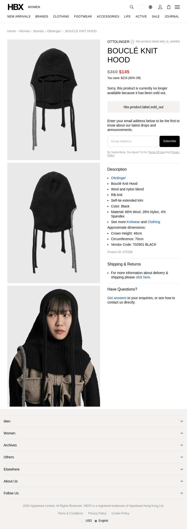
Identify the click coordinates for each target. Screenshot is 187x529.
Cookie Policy (120, 513)
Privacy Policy (97, 513)
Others (9, 457)
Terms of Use (156, 152)
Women (34, 7)
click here (143, 277)
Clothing (154, 222)
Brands (39, 31)
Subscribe (169, 141)
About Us (11, 481)
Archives (10, 445)
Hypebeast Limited (42, 506)
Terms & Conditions (70, 513)
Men (7, 421)
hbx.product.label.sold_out (143, 107)
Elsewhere (11, 469)
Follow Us (11, 493)
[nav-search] (131, 7)
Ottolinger (54, 31)
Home (11, 31)
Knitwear (133, 222)
